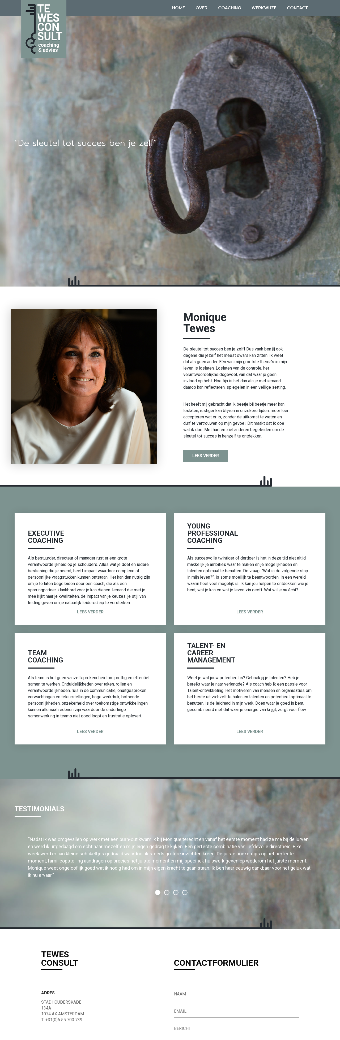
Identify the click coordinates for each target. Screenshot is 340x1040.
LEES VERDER (205, 455)
